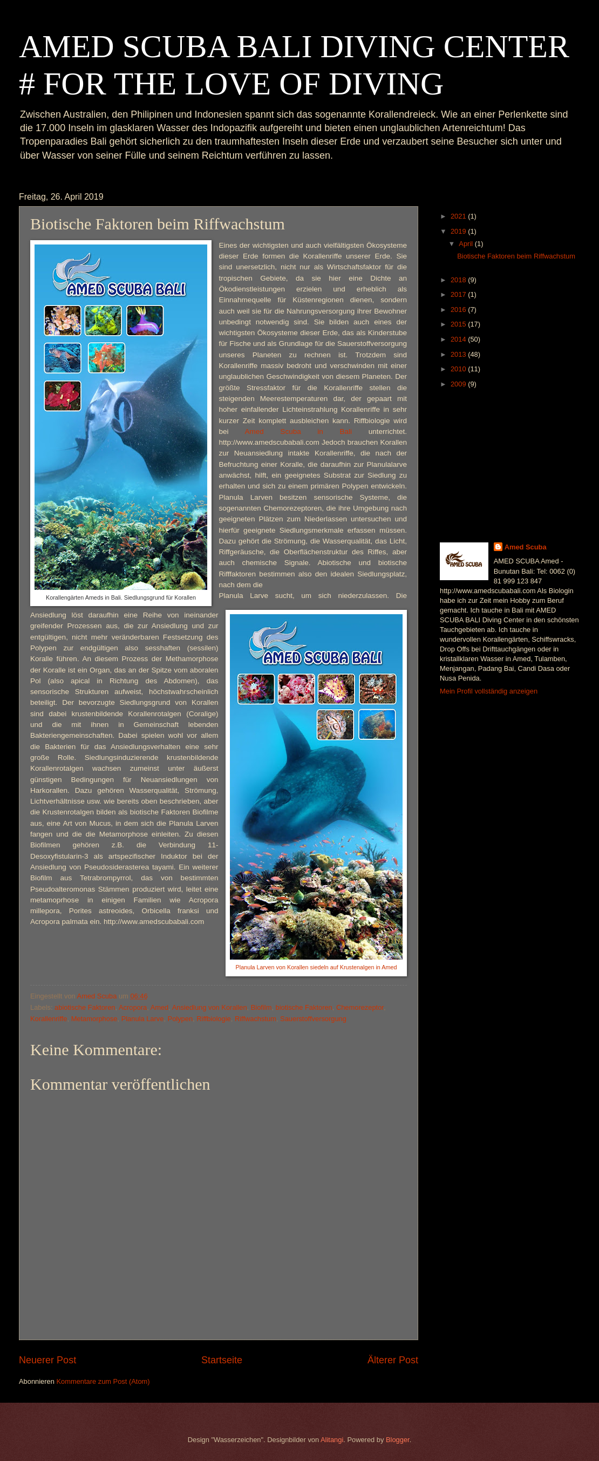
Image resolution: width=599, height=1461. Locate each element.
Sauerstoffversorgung (313, 1019)
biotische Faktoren (304, 1007)
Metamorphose (94, 1019)
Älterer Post (392, 1360)
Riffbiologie (213, 1019)
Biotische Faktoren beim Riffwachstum (516, 256)
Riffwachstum (255, 1019)
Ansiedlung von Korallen (209, 1007)
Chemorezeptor (360, 1007)
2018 (459, 280)
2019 (459, 231)
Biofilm (261, 1007)
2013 (459, 354)
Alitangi (332, 1440)
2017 (459, 294)
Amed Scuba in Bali (298, 431)
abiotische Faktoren (85, 1007)
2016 (459, 309)
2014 (459, 339)
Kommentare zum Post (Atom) (102, 1381)
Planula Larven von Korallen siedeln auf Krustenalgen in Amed (316, 967)
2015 (459, 324)
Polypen (180, 1019)
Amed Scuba (526, 547)
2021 (459, 216)
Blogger (398, 1440)
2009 (459, 384)
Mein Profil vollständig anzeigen (488, 691)
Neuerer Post (47, 1360)
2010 (459, 369)
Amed (160, 1007)
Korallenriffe (48, 1019)
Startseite (221, 1360)
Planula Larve (142, 1019)
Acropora (133, 1007)
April (466, 244)
